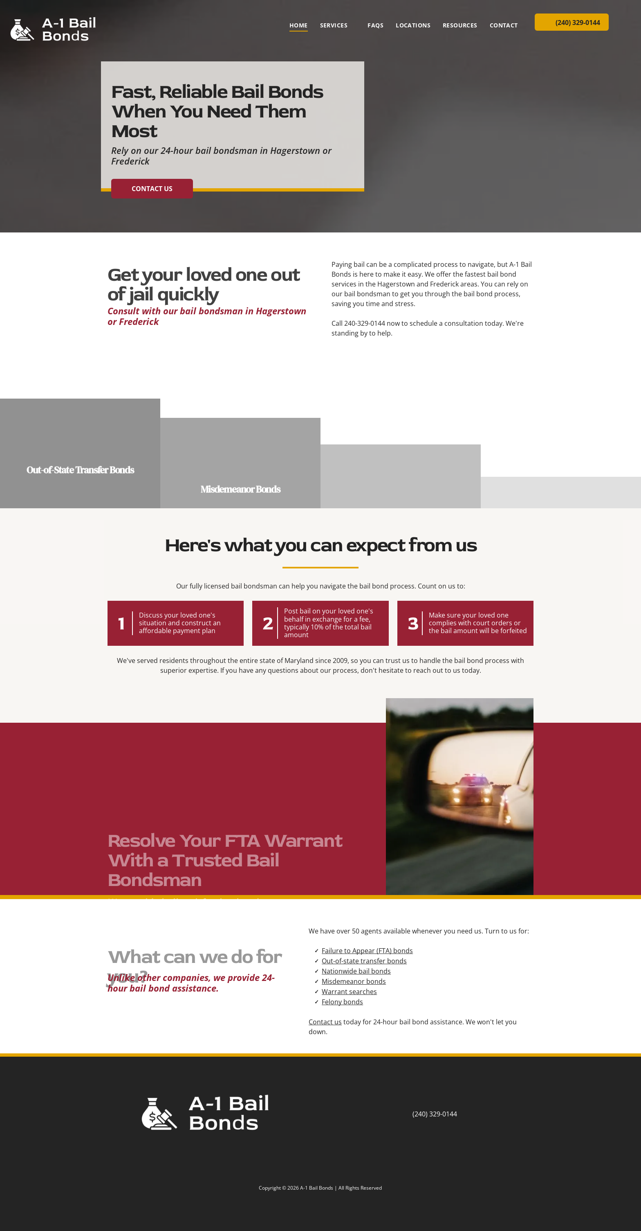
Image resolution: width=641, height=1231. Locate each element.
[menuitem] (298, 25)
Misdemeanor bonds (354, 981)
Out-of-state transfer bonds (364, 960)
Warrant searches (349, 991)
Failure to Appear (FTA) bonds (367, 950)
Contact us (325, 1021)
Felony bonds (342, 1001)
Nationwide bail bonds (356, 971)
